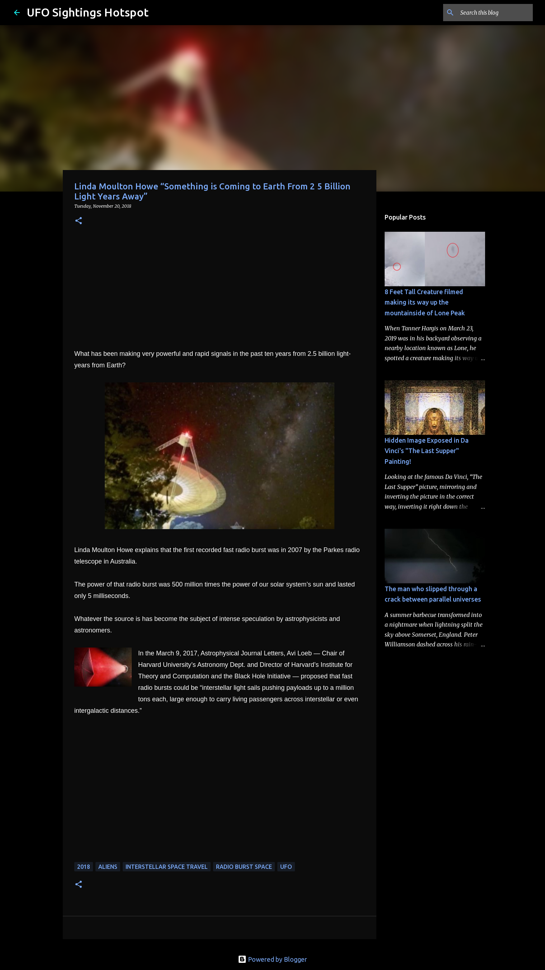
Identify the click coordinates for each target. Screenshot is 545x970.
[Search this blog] (495, 12)
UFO (286, 866)
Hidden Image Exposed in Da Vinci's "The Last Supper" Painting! (427, 451)
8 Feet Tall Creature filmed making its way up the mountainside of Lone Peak (425, 302)
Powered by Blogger (272, 959)
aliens (107, 866)
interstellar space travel (167, 866)
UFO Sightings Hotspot (88, 12)
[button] (78, 221)
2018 (83, 866)
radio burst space (244, 866)
